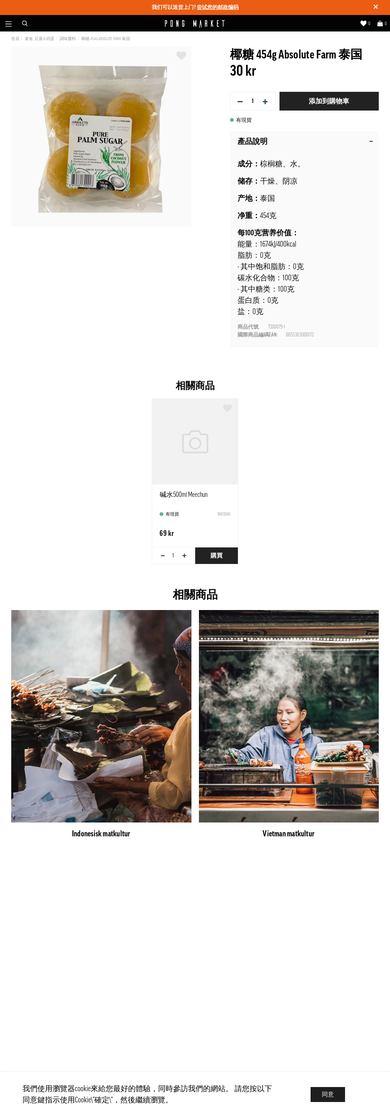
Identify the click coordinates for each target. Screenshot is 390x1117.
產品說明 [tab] (305, 141)
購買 (217, 556)
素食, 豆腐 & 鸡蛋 (39, 39)
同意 (328, 1095)
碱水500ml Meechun (184, 494)
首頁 (15, 39)
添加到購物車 (329, 101)
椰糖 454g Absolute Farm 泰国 (105, 39)
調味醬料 (68, 39)
